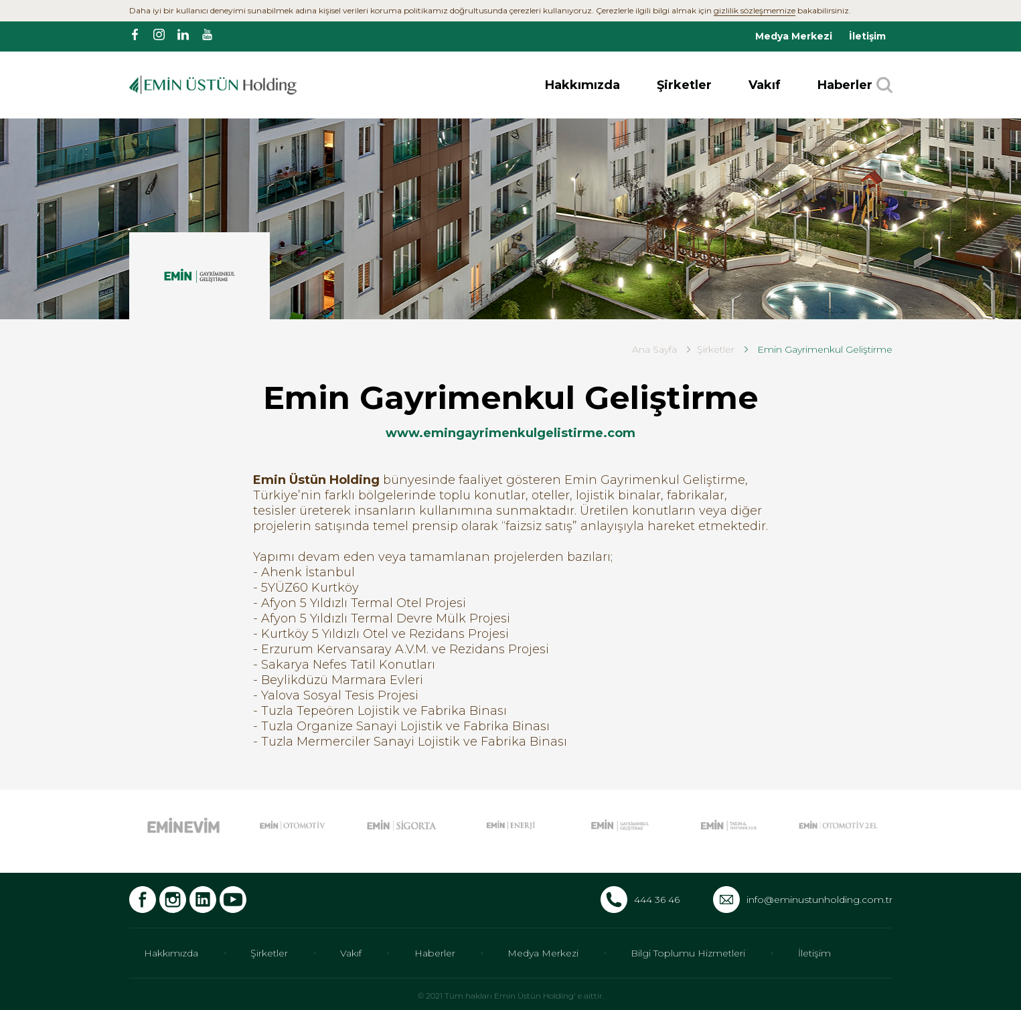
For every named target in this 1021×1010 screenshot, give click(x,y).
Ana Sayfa (654, 349)
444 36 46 (657, 900)
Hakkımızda (582, 85)
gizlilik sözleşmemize (754, 10)
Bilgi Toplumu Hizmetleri (688, 953)
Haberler (844, 85)
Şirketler (684, 85)
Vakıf (765, 85)
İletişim (867, 36)
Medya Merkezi (793, 36)
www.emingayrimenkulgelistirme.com (510, 433)
